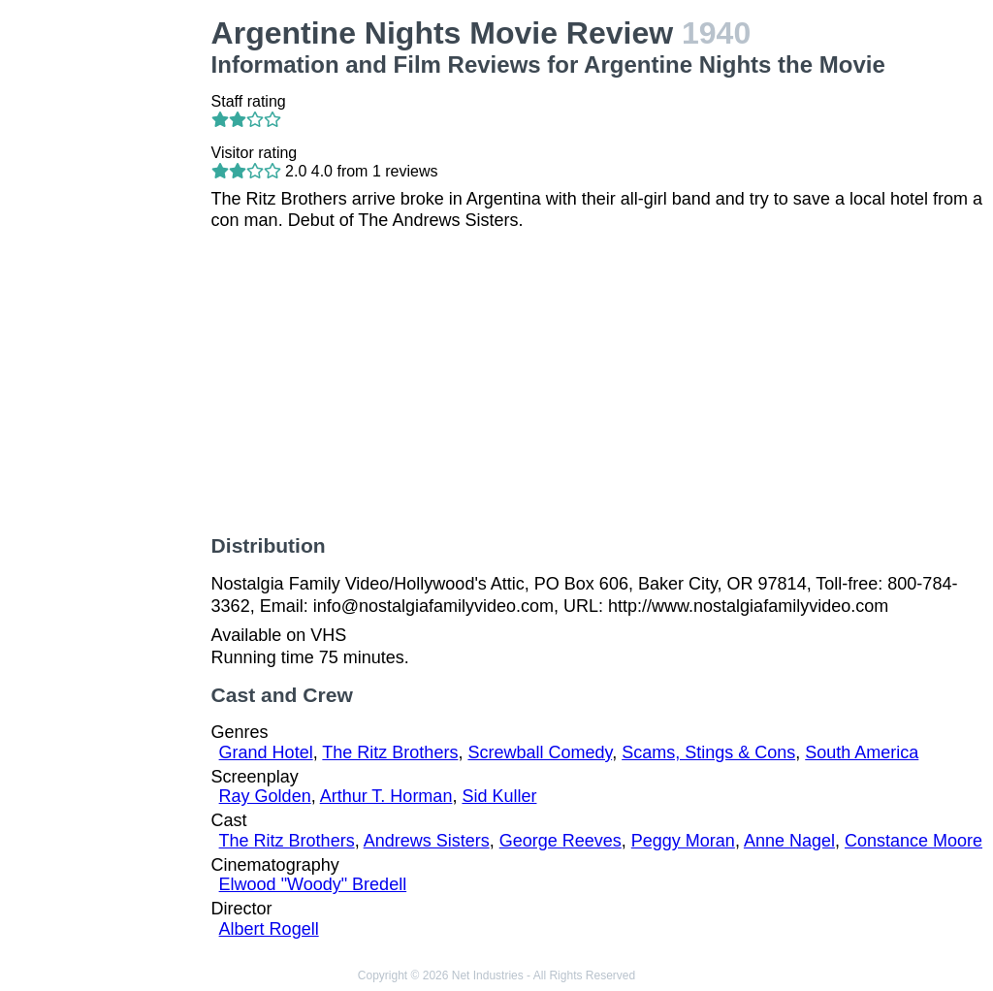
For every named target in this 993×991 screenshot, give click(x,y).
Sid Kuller (499, 796)
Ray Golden (265, 796)
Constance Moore (913, 840)
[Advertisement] (110, 306)
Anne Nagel (789, 840)
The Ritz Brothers (390, 752)
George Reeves (560, 840)
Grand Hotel (266, 752)
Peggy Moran (683, 840)
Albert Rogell (269, 929)
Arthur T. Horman (386, 796)
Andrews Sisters (427, 840)
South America (861, 752)
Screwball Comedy (539, 752)
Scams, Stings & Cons (708, 752)
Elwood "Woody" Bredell (313, 884)
